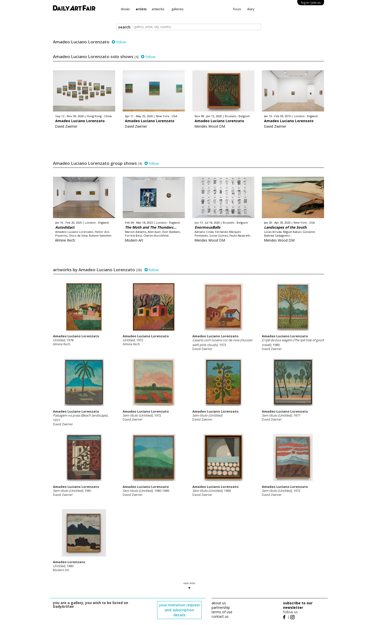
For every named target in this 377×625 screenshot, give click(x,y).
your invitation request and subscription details (179, 610)
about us (219, 603)
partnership (221, 607)
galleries (177, 9)
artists (141, 9)
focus (237, 9)
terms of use (222, 612)
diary (250, 9)
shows (125, 9)
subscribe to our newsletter (298, 605)
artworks (158, 9)
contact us (220, 616)
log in (311, 2)
